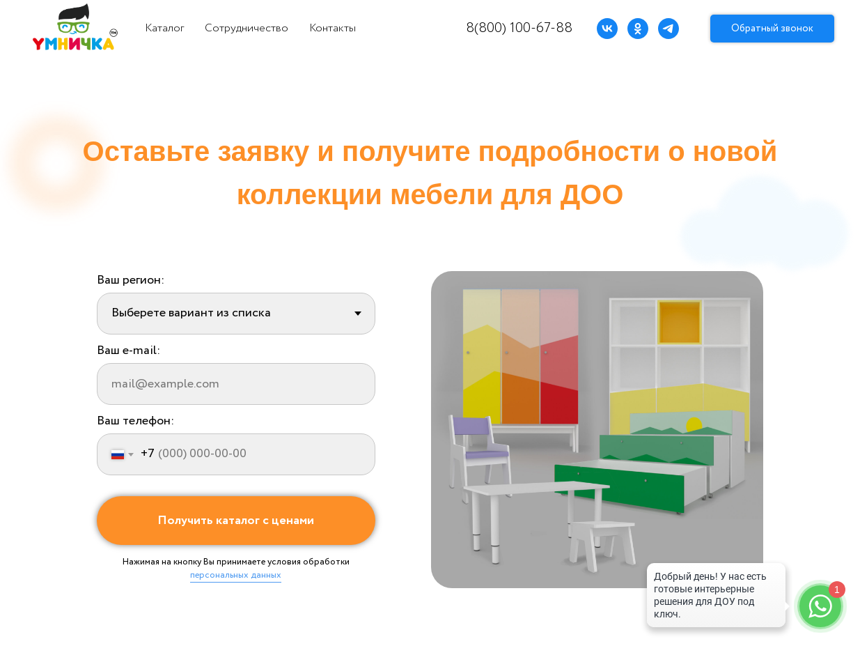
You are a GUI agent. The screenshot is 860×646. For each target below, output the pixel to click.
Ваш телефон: (135, 421)
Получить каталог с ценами (235, 521)
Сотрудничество (246, 28)
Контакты (332, 28)
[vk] (607, 28)
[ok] (637, 28)
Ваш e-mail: (128, 350)
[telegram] (668, 28)
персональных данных (235, 575)
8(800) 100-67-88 (519, 28)
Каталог (164, 28)
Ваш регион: (130, 280)
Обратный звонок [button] (772, 29)
